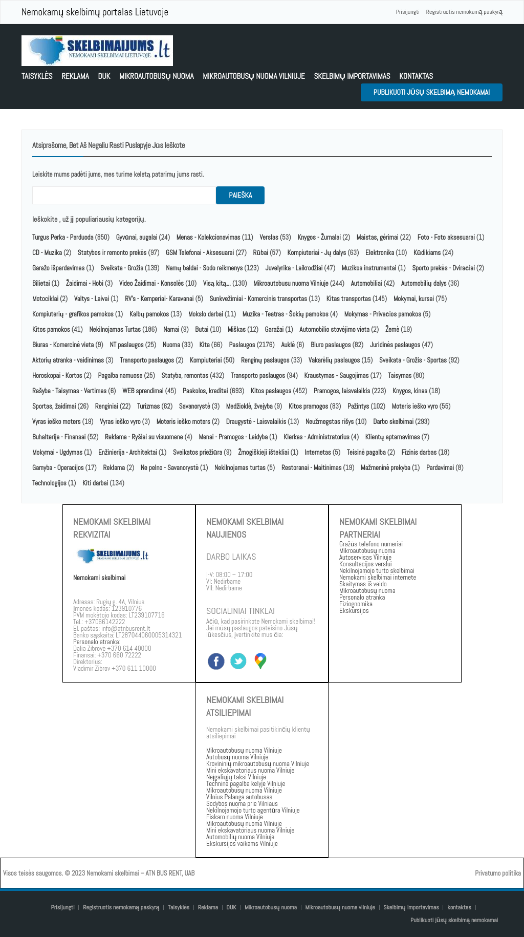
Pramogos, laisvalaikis (342, 391)
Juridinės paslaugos (395, 344)
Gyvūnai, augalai (137, 237)
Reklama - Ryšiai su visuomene (144, 437)
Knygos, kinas (410, 391)
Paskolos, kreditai (205, 391)
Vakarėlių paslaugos (334, 360)
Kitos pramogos (308, 406)
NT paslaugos (126, 344)
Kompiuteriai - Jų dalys (317, 252)
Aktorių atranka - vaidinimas (68, 360)
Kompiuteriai (206, 360)
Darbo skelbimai (393, 421)
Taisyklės (36, 76)
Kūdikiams (427, 252)
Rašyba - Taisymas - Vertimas (69, 391)
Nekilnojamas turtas (240, 467)
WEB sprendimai (142, 391)
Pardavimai (440, 467)
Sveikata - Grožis (121, 268)
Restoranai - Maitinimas (311, 467)
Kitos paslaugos (271, 391)
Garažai (274, 329)
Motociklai (45, 298)
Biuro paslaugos (331, 344)
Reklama (75, 76)
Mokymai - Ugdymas (57, 452)
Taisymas (399, 375)
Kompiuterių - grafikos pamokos (73, 314)
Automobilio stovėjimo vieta (334, 329)
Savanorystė (194, 406)
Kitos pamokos (51, 329)
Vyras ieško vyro (120, 421)
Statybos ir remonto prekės (112, 252)
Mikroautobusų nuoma (156, 76)
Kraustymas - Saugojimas (336, 375)
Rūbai (260, 252)
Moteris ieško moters (183, 421)
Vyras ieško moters (56, 421)
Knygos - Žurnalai (319, 237)
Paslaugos (242, 344)
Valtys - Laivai (91, 298)
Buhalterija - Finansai (58, 437)
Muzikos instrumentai (369, 268)
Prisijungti (408, 12)
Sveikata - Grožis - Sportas (413, 360)
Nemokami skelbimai (99, 577)
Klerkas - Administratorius (316, 437)
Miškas (237, 329)
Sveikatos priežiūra (197, 452)
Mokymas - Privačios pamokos (382, 314)
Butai (201, 329)
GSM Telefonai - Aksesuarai (200, 252)
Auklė (288, 344)
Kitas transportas (348, 298)
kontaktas (416, 76)
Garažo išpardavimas (58, 268)
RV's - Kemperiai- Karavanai (159, 298)
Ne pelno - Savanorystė (170, 467)
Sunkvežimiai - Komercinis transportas (258, 298)
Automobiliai (366, 283)
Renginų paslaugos (265, 360)
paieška (240, 195)
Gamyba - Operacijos (58, 467)
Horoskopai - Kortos (57, 375)
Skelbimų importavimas (352, 76)
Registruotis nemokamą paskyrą (464, 12)
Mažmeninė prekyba (385, 467)
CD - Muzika (47, 252)
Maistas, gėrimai (378, 237)
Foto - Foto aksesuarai (446, 237)
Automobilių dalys (424, 283)
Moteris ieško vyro (415, 406)
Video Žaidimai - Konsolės (151, 283)
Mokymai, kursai (414, 298)
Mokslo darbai (205, 314)
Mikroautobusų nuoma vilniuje (254, 76)
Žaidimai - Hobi (84, 283)
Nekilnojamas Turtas (115, 329)
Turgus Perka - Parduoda (62, 237)
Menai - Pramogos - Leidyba (233, 437)
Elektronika (379, 252)
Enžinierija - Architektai (127, 452)
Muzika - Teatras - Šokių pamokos (286, 314)
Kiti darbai (95, 483)
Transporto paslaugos (148, 360)
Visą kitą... (217, 283)
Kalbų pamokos (149, 314)
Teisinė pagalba (366, 452)
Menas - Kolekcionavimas (209, 237)
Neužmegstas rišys (329, 421)
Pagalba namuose (120, 375)
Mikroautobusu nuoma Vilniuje (290, 283)
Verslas (268, 237)
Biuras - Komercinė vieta (63, 344)
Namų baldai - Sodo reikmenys (204, 268)
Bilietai (41, 283)
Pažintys (358, 406)
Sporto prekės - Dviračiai (443, 268)
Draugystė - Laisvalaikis (256, 421)
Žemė (392, 329)
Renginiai (106, 406)
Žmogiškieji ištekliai (263, 452)
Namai (171, 329)
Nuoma (171, 344)
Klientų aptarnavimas (392, 437)
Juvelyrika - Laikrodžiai (294, 268)
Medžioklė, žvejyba (250, 406)
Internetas (318, 452)
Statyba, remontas (185, 375)
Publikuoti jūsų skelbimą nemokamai (432, 92)
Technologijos (49, 483)
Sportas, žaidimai (54, 406)
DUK (104, 76)
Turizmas (148, 406)
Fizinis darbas (419, 452)
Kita (205, 344)
